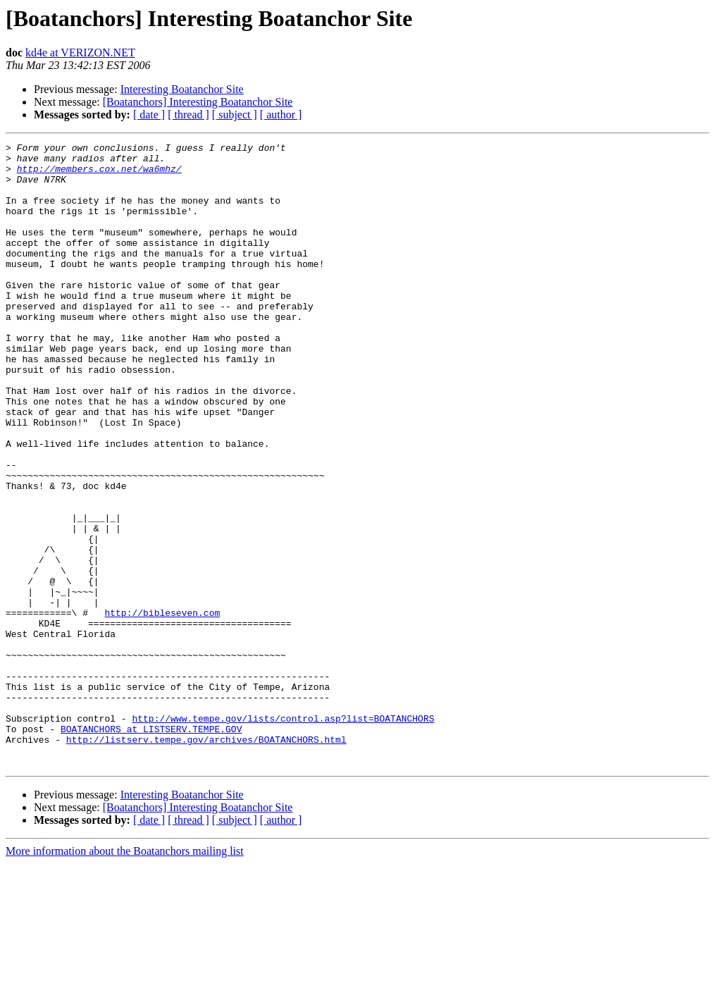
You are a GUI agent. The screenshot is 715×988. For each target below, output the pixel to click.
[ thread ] (188, 115)
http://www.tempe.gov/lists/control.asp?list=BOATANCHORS (283, 834)
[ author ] (281, 115)
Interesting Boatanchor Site (182, 89)
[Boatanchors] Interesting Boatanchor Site (198, 102)
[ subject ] (234, 115)
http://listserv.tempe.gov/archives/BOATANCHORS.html (206, 859)
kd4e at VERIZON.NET (80, 52)
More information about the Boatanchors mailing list (125, 976)
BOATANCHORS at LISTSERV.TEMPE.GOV (151, 847)
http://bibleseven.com (162, 707)
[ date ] (149, 115)
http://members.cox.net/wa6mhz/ (99, 174)
